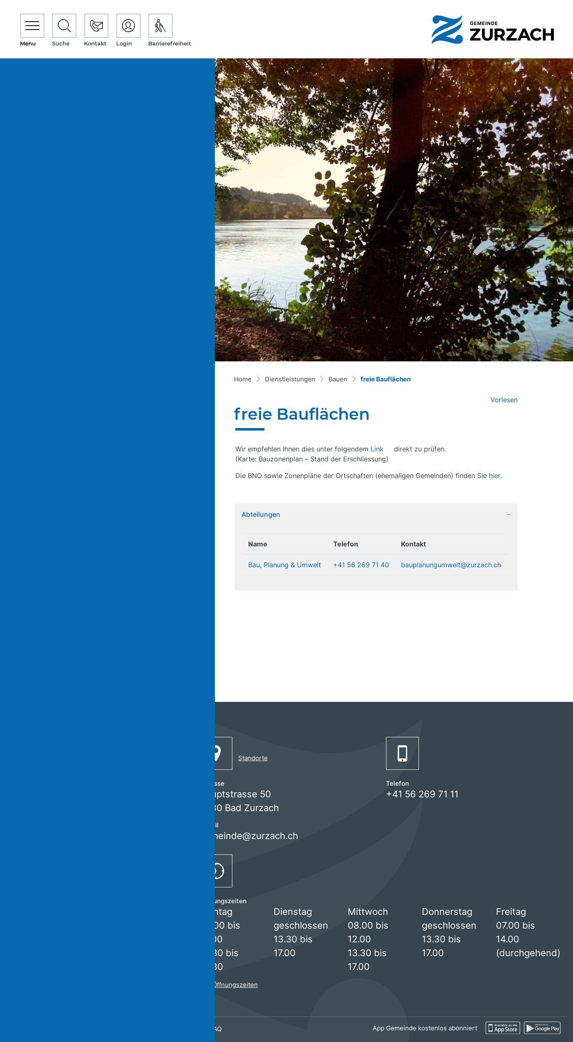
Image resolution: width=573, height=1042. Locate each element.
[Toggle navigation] (32, 30)
